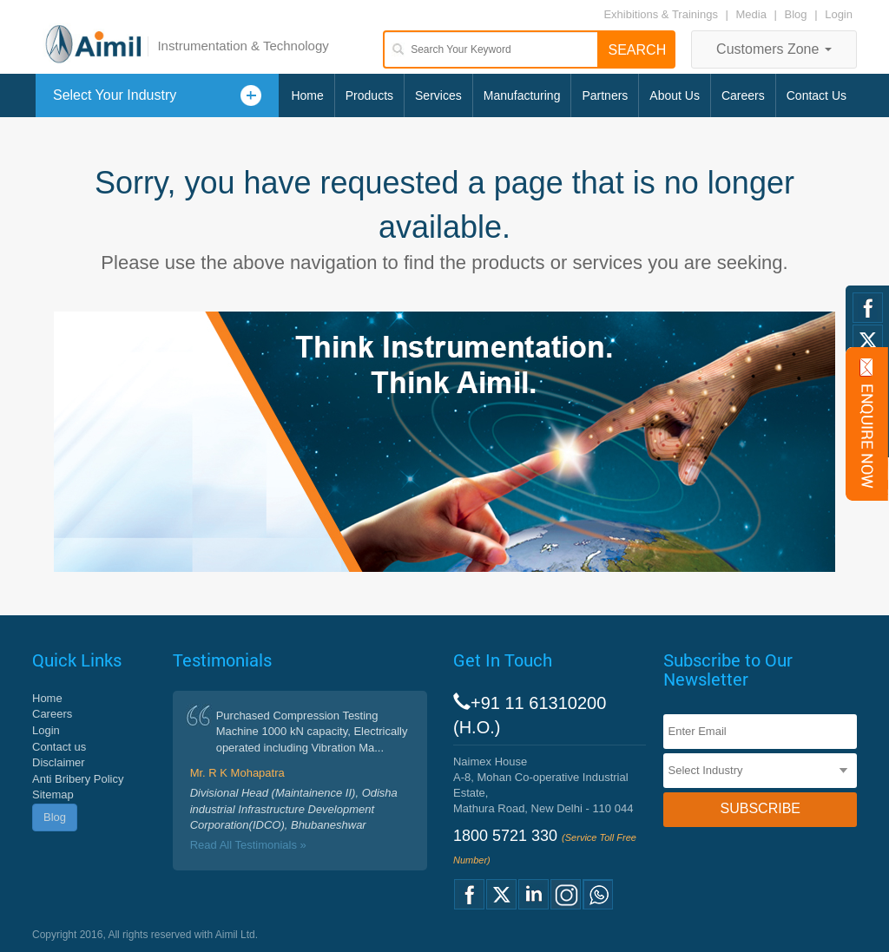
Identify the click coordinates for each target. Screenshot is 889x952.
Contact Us (816, 95)
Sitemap (53, 794)
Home (307, 95)
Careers (743, 95)
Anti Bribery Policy (77, 778)
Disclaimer (58, 762)
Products (369, 95)
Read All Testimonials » (248, 844)
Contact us (59, 746)
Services (438, 95)
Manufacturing (522, 95)
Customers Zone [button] (774, 49)
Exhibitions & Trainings (660, 14)
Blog (796, 14)
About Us (674, 95)
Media (753, 14)
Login (839, 14)
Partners (605, 95)
